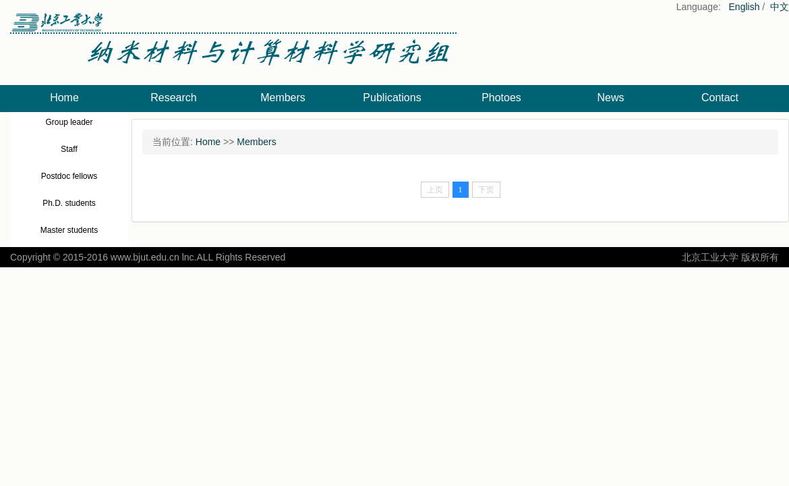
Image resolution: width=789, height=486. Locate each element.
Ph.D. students (69, 203)
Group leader (68, 122)
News (610, 97)
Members (282, 97)
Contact (719, 97)
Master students (69, 230)
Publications (392, 97)
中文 (779, 6)
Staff (69, 149)
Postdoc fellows (69, 176)
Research (173, 97)
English (744, 6)
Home (64, 97)
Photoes (501, 97)
